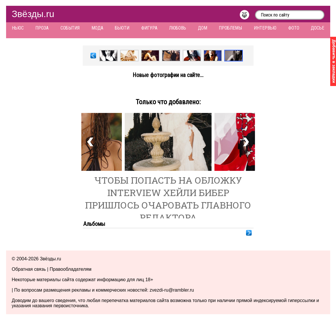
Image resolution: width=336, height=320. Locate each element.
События (70, 28)
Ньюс (18, 28)
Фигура (149, 28)
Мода (97, 28)
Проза (42, 28)
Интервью (265, 28)
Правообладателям (70, 269)
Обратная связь (29, 269)
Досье (317, 28)
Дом (202, 28)
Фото (293, 28)
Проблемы (230, 28)
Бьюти (122, 28)
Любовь (177, 28)
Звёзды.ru (33, 14)
